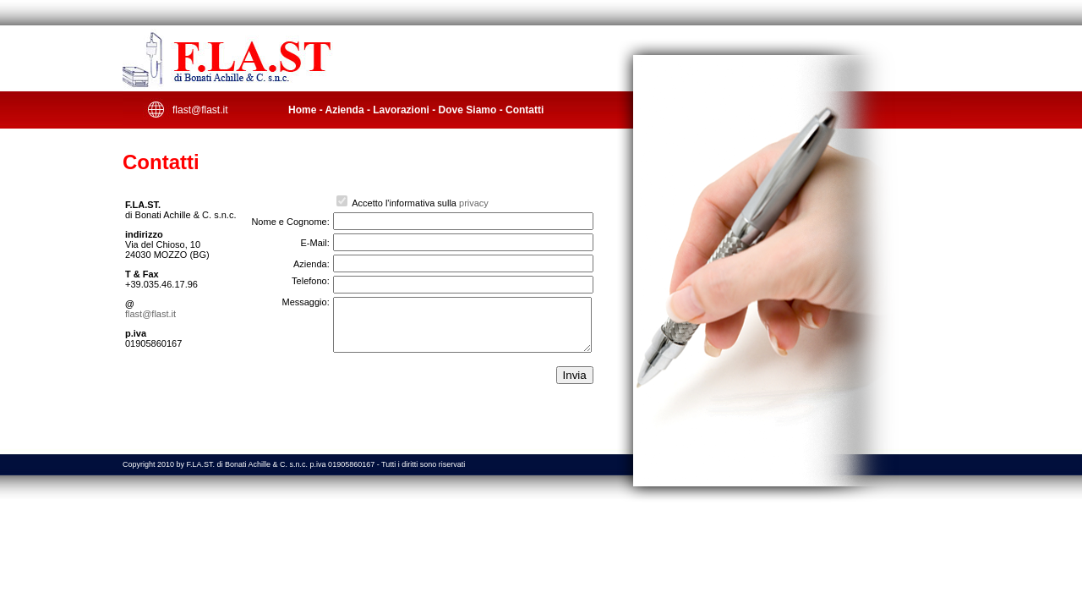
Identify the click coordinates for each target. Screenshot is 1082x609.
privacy (474, 203)
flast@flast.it (200, 110)
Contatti (524, 110)
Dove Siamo (468, 110)
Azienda (344, 110)
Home (302, 110)
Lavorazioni (401, 110)
